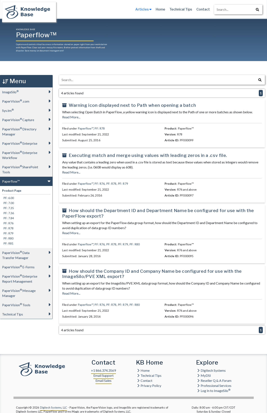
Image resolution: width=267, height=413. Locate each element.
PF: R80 (7, 238)
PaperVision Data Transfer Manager (27, 254)
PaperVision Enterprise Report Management (27, 277)
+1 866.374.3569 (103, 370)
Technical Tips (180, 9)
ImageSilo (27, 91)
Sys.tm (27, 110)
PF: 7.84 (8, 218)
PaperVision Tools (27, 304)
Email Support (103, 375)
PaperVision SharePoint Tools (27, 168)
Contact (203, 9)
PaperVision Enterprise (27, 143)
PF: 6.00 (8, 198)
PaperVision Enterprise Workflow (27, 154)
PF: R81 (7, 243)
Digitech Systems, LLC (53, 407)
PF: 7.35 (8, 208)
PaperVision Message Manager (27, 292)
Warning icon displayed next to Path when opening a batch (132, 105)
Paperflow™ (27, 181)
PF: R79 (7, 233)
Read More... (71, 117)
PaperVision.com (27, 101)
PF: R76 (7, 223)
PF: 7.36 (8, 213)
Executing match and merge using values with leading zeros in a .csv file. (148, 155)
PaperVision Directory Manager (27, 130)
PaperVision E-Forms (27, 266)
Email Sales (103, 380)
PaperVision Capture (27, 119)
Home (160, 9)
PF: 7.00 (8, 203)
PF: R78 (7, 228)
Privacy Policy (149, 386)
